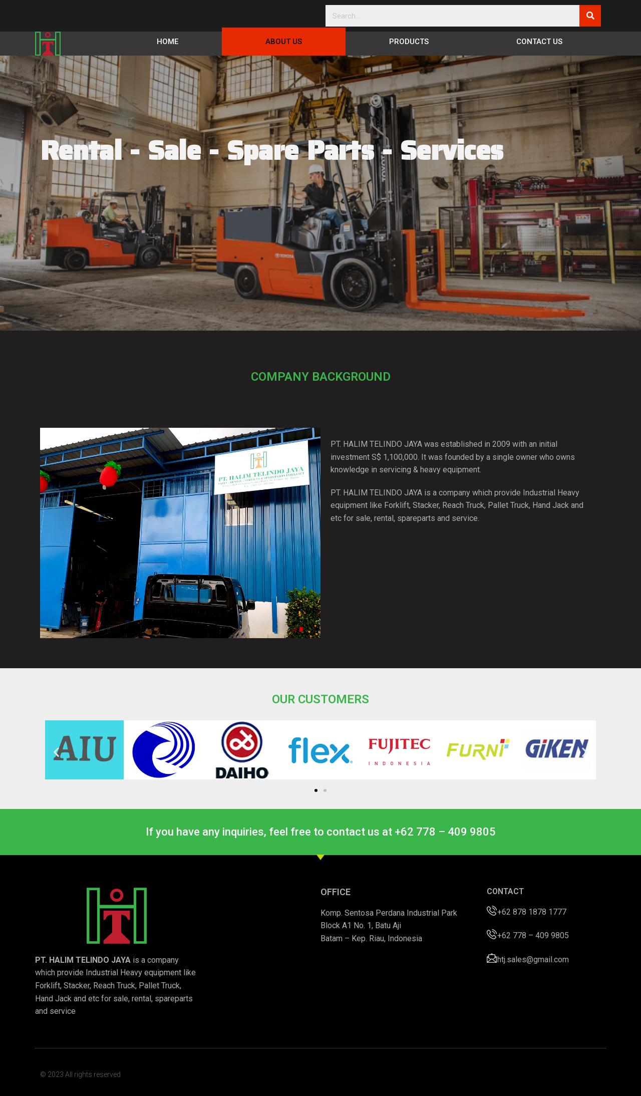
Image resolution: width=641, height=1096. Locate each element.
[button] (315, 790)
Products (409, 41)
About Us (283, 41)
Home (167, 41)
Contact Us (539, 41)
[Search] (590, 16)
